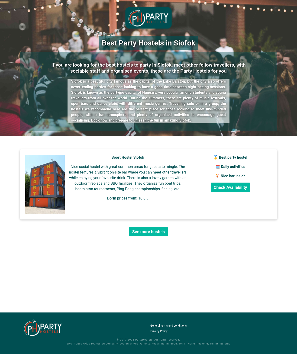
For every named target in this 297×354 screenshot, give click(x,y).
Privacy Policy (159, 331)
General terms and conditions (168, 325)
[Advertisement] (148, 274)
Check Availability (230, 187)
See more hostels (148, 231)
